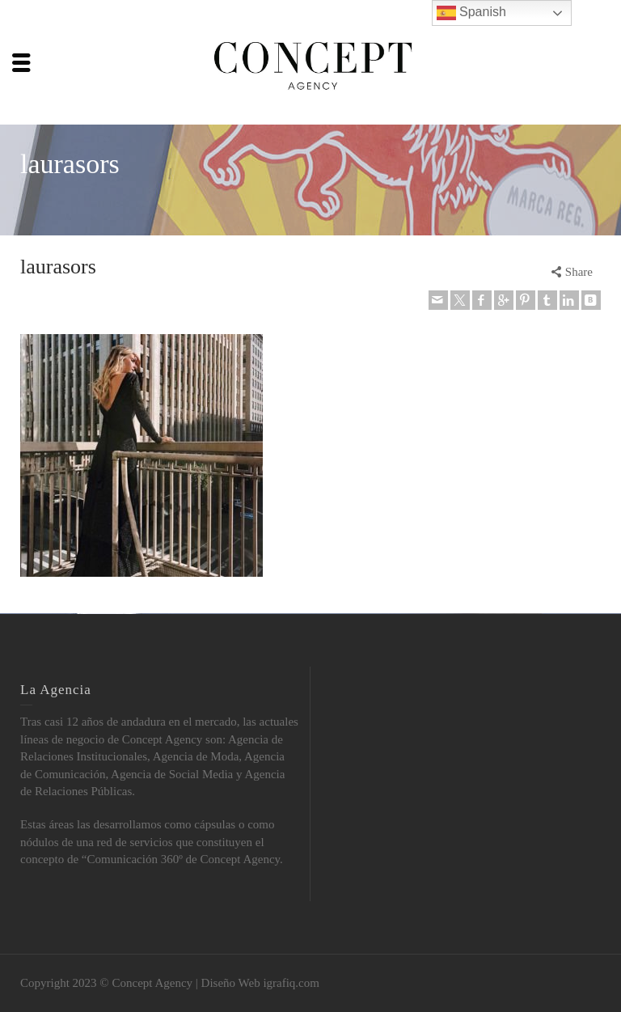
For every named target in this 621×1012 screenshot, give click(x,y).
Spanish (471, 13)
